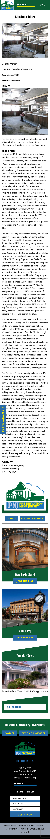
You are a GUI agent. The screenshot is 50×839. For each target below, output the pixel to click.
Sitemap (39, 825)
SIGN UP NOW (25, 814)
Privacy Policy (10, 825)
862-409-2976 (25, 774)
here (43, 145)
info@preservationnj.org (25, 777)
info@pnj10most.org (10, 468)
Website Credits (26, 825)
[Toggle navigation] (44, 5)
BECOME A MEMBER (32, 518)
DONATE (11, 518)
